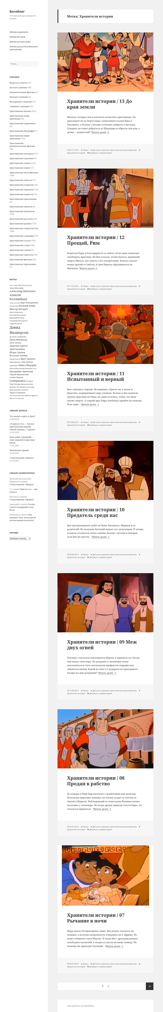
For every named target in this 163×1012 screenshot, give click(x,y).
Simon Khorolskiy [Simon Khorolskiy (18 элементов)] (17, 288)
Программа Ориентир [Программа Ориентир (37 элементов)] (21, 371)
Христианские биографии (22, 131)
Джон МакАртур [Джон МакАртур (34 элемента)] (18, 339)
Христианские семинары (22, 236)
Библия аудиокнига (19, 32)
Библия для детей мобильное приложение (24, 48)
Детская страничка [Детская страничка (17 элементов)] (18, 337)
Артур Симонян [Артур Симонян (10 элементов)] (15, 303)
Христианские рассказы (21, 219)
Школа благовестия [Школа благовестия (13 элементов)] (17, 398)
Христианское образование (23, 264)
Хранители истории (76, 153)
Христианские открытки (22, 185)
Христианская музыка (20, 111)
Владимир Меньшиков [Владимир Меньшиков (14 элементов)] (19, 321)
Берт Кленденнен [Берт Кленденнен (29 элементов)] (29, 302)
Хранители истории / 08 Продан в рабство (96, 781)
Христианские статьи (20, 240)
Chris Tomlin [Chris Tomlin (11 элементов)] (14, 285)
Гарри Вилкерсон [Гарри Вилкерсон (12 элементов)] (16, 323)
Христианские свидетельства (24, 228)
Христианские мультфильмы (24, 172)
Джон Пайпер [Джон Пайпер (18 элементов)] (15, 343)
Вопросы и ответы (18, 83)
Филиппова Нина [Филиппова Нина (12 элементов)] (27, 384)
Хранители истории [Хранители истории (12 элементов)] (27, 387)
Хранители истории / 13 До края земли (99, 104)
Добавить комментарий (100, 153)
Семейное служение (19, 106)
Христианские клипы (20, 163)
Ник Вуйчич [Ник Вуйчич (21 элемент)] (27, 362)
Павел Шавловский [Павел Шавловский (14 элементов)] (17, 368)
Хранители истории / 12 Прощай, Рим (96, 240)
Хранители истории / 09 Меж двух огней (102, 645)
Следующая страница (149, 986)
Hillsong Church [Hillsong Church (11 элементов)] (27, 285)
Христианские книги (20, 168)
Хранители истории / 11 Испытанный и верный (96, 376)
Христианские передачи (21, 189)
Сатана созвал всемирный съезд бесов (22, 507)
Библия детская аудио (20, 41)
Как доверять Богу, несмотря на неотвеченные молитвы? (23, 517)
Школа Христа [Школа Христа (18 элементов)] (31, 395)
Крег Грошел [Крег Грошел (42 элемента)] (28, 358)
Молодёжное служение (21, 101)
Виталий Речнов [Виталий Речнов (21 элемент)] (17, 318)
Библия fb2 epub (17, 37)
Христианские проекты (21, 206)
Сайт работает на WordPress (80, 1006)
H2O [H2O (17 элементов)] (20, 285)
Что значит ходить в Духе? (22, 416)
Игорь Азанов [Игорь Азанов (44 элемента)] (17, 352)
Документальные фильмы (22, 92)
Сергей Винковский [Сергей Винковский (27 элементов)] (19, 374)
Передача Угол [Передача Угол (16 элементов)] (31, 368)
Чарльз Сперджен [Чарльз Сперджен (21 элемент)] (17, 392)
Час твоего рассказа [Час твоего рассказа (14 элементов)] (17, 395)
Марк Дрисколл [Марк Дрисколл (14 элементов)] (16, 362)
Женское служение (19, 97)
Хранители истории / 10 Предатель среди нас (96, 512)
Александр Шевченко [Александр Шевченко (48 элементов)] (23, 291)
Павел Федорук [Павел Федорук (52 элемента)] (27, 365)
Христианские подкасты (21, 194)
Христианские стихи (20, 245)
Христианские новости (21, 180)
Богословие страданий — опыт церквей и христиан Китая (22, 440)
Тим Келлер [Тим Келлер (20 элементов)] (15, 384)
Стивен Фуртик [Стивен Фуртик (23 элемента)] (16, 377)
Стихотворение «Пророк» (22, 458)
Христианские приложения (23, 199)
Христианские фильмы (21, 259)
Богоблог (17, 11)
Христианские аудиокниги (22, 123)
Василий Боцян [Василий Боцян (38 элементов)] (27, 305)
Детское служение (18, 87)
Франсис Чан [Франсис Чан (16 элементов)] (15, 387)
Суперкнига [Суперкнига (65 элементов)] (17, 380)
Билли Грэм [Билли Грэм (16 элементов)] (14, 306)
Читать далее (100, 132)
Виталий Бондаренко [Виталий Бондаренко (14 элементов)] (18, 315)
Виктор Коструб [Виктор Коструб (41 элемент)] (19, 309)
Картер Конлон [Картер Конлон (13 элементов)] (15, 359)
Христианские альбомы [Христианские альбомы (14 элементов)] (19, 390)
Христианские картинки (22, 158)
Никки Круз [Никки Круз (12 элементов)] (14, 365)
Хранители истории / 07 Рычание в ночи (96, 918)
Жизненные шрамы (19, 450)
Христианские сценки (20, 250)
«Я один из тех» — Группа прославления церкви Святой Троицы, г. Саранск (22, 427)
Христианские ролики (20, 223)
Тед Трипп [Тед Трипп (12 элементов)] (29, 381)
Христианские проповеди (22, 211)
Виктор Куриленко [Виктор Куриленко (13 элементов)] (16, 312)
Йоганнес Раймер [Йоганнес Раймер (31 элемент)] (18, 355)
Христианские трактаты (21, 255)
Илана (85, 150)
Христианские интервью (22, 153)
